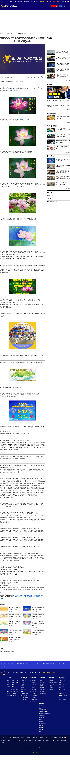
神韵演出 (9, 695)
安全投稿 (35, 737)
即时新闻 (9, 691)
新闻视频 (24, 678)
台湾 (13, 682)
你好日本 (61, 682)
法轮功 (10, 33)
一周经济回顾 (24, 693)
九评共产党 (41, 715)
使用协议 (29, 737)
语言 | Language (34, 1)
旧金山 (34, 664)
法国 (30, 664)
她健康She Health (53, 682)
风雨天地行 (41, 721)
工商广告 (41, 731)
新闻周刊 (23, 689)
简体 (28, 1)
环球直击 (23, 682)
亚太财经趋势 (24, 697)
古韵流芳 (42, 684)
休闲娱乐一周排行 (52, 113)
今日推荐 (49, 84)
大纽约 (8, 664)
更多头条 (68, 80)
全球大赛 (15, 695)
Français (55, 664)
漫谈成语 (42, 687)
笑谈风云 (42, 682)
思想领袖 (32, 687)
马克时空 (32, 697)
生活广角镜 (62, 680)
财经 (13, 684)
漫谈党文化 (41, 727)
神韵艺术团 (11, 740)
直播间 (37, 672)
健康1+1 (51, 680)
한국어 (5, 666)
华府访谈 (23, 691)
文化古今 (42, 691)
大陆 (8, 686)
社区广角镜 (24, 695)
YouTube (68, 1)
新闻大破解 (33, 689)
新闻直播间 (55, 6)
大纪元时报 (18, 740)
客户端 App (54, 737)
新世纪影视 (63, 740)
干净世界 (25, 740)
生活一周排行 (51, 156)
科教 (13, 686)
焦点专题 (5, 33)
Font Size (38, 77)
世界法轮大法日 (12, 90)
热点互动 (32, 682)
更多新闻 (68, 122)
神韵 (11, 1)
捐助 (51, 1)
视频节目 (23, 672)
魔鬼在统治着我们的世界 (45, 713)
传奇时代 (41, 708)
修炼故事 (41, 729)
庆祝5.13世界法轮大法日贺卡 (20, 33)
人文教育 (42, 678)
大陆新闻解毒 (33, 699)
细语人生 (32, 701)
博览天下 (9, 693)
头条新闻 (49, 38)
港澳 (13, 680)
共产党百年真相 (42, 710)
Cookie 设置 (35, 752)
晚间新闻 (23, 686)
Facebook (63, 1)
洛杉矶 (17, 664)
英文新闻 (42, 1)
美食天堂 (61, 686)
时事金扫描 (33, 684)
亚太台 (39, 664)
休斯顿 (26, 664)
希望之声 (31, 740)
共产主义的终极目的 (43, 711)
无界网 (57, 740)
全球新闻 (23, 680)
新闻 (10, 678)
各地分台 (20, 1)
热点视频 (15, 689)
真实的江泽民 (42, 717)
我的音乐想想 (62, 699)
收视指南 (16, 737)
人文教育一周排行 (52, 126)
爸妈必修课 (42, 689)
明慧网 (47, 740)
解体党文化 (50, 195)
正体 (25, 1)
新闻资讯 (15, 672)
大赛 (15, 1)
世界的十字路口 (34, 695)
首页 (1, 33)
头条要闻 (9, 689)
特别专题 (49, 192)
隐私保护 (23, 737)
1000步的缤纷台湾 (63, 696)
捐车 (55, 1)
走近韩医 (51, 689)
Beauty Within (62, 689)
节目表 (30, 672)
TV (61, 6)
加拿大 (13, 664)
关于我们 (10, 737)
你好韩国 (61, 684)
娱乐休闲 (62, 678)
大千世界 (61, 691)
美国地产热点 (43, 693)
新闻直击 (23, 687)
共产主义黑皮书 (42, 723)
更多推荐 (68, 109)
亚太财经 (23, 699)
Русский (61, 664)
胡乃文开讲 (51, 684)
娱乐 (17, 680)
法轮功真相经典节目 (52, 201)
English (50, 664)
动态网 (52, 740)
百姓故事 (41, 725)
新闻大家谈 (33, 680)
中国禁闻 (23, 684)
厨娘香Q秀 (61, 693)
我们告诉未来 (42, 706)
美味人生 (61, 687)
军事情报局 (33, 691)
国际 (8, 680)
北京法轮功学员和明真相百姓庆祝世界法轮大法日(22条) (38, 623)
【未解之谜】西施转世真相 (63, 129)
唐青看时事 (33, 693)
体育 (17, 682)
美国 (8, 682)
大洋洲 (22, 664)
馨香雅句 (42, 686)
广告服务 (41, 737)
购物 (58, 1)
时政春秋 (32, 686)
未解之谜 (42, 680)
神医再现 (51, 687)
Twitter (65, 1)
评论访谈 (33, 678)
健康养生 (51, 678)
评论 (8, 684)
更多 (3, 742)
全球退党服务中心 (39, 740)
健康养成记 (51, 686)
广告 (47, 1)
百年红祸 (49, 198)
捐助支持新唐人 (47, 672)
